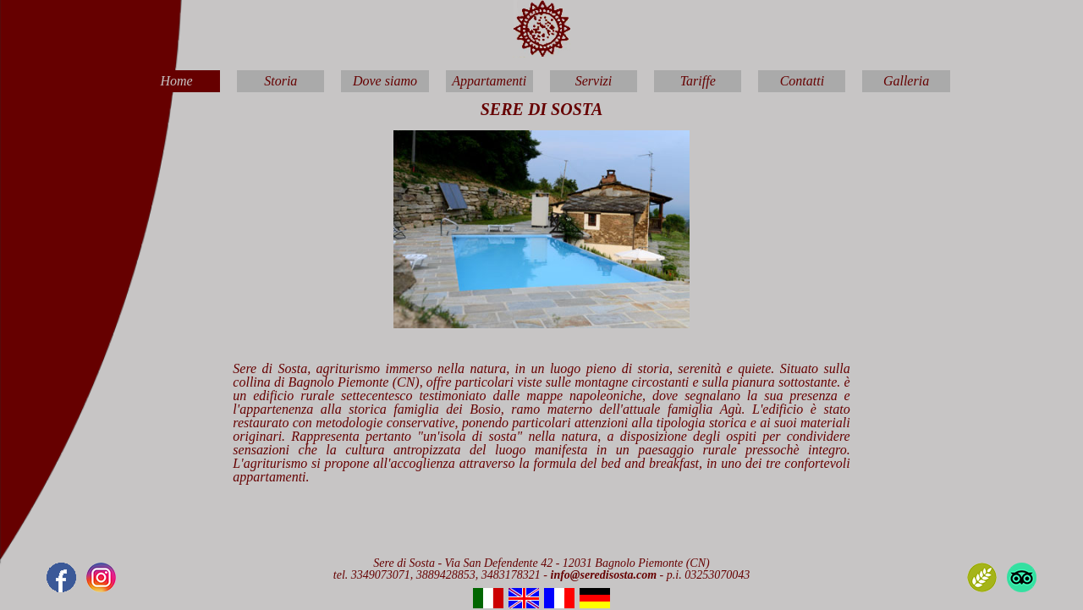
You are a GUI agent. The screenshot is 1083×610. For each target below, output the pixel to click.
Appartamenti (489, 81)
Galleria (906, 81)
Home (177, 81)
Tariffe (698, 81)
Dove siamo (385, 81)
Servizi (594, 81)
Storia (280, 81)
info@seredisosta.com (605, 575)
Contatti (802, 81)
